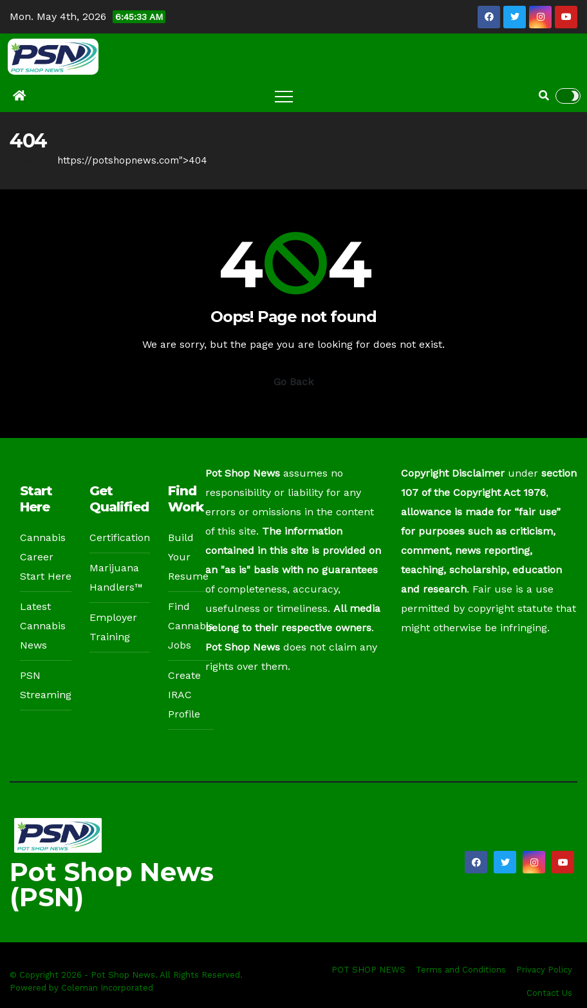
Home (24, 160)
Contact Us (549, 993)
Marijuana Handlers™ (116, 577)
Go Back (293, 382)
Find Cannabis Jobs (191, 625)
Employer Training (113, 627)
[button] (544, 96)
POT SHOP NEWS (368, 970)
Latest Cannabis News (43, 625)
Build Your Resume (188, 556)
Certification (119, 537)
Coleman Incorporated (107, 988)
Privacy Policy (544, 970)
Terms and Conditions (461, 970)
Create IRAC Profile (184, 694)
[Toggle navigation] (283, 96)
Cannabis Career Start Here (45, 556)
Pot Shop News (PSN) (112, 884)
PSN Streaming (45, 685)
